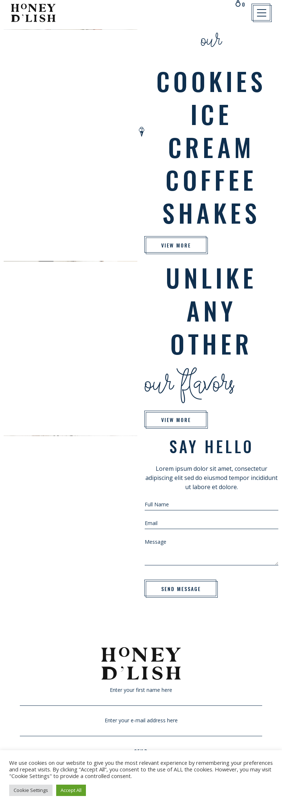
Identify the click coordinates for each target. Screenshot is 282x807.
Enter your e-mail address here (141, 725)
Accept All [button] (71, 790)
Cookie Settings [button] (31, 790)
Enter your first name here (141, 694)
